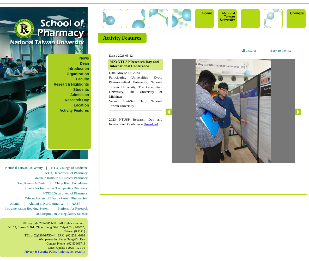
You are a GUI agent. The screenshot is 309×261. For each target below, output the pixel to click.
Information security (72, 251)
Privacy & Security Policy (41, 251)
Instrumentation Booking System (26, 208)
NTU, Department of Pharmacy (66, 173)
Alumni (15, 203)
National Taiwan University (24, 168)
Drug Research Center (31, 183)
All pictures (248, 50)
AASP (76, 203)
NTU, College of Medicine (69, 168)
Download (151, 124)
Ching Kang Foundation (71, 183)
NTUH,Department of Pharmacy (65, 193)
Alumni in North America (46, 203)
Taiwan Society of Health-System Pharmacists (56, 198)
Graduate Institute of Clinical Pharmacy (61, 178)
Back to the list (280, 50)
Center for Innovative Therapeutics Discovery (56, 188)
